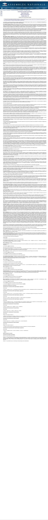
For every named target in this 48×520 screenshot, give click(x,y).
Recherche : (38, 0)
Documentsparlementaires (25, 8)
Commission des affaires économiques (17, 10)
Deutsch (5, 0)
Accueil (1, 10)
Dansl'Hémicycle (12, 8)
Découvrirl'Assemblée (37, 8)
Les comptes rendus (27, 10)
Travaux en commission (6, 10)
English (2, 0)
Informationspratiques (44, 8)
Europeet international (31, 8)
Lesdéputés (6, 8)
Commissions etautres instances (18, 8)
